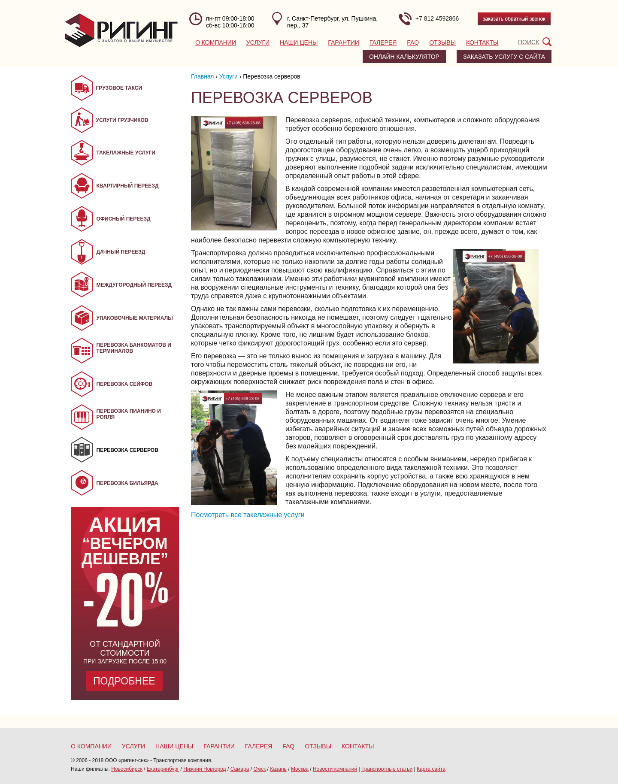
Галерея (383, 42)
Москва (300, 769)
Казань (278, 769)
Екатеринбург (163, 769)
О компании (215, 42)
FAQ (413, 42)
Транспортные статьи (386, 769)
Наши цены (299, 42)
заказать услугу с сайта (504, 56)
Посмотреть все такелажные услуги (247, 514)
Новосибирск (126, 769)
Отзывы (442, 42)
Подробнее (124, 681)
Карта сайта (431, 769)
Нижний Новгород (204, 769)
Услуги (258, 42)
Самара (239, 769)
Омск (259, 769)
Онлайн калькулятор (404, 56)
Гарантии (343, 42)
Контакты (482, 42)
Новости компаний (335, 769)
